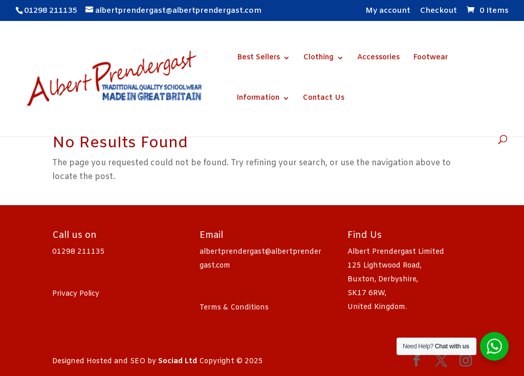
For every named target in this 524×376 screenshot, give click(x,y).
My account (387, 11)
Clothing (318, 58)
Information (258, 99)
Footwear (430, 58)
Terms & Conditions (234, 308)
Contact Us (323, 99)
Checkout (438, 11)
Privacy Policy (75, 294)
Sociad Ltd (177, 361)
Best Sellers (258, 58)
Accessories (378, 58)
